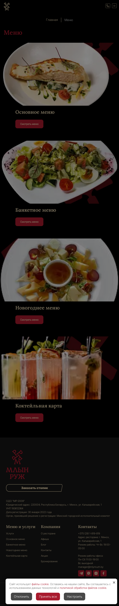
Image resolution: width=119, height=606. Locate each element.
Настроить (74, 596)
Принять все (48, 596)
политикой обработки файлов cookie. (83, 587)
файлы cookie (40, 584)
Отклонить (21, 596)
